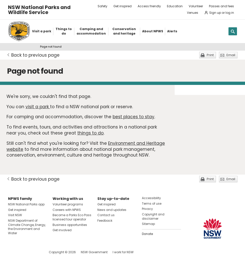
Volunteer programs (68, 204)
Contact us (106, 215)
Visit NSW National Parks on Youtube (34, 252)
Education (175, 6)
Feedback (104, 220)
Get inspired (122, 6)
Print (210, 55)
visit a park (38, 107)
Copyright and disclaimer (153, 216)
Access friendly (149, 6)
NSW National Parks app (26, 204)
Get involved (62, 230)
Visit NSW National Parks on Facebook (12, 252)
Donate (147, 234)
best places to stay (133, 117)
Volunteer (196, 6)
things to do (90, 133)
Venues (192, 13)
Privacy (147, 209)
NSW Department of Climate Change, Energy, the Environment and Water (27, 226)
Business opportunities (70, 225)
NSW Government (94, 252)
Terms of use (151, 203)
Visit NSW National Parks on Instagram (23, 252)
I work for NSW (123, 252)
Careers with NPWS (67, 210)
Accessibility (151, 198)
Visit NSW (15, 215)
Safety (102, 6)
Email (230, 55)
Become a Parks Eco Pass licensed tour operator (72, 217)
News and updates (111, 210)
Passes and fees (221, 6)
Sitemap (148, 224)
